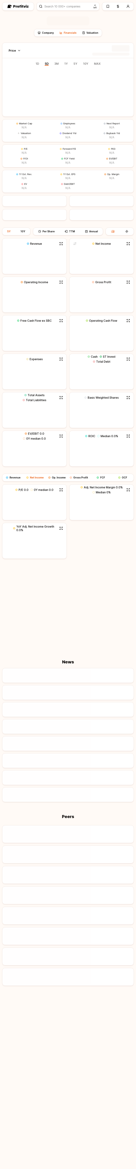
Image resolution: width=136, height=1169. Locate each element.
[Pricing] (118, 6)
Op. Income (57, 477)
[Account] (128, 6)
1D (37, 63)
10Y (85, 63)
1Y (66, 63)
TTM (70, 231)
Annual (91, 231)
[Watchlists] (107, 6)
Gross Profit (79, 477)
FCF (101, 477)
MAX (97, 63)
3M (56, 63)
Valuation (90, 32)
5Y (75, 63)
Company (46, 32)
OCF (122, 477)
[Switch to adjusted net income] (74, 243)
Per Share (46, 231)
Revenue (13, 477)
